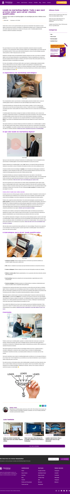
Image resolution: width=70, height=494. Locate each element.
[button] (40, 406)
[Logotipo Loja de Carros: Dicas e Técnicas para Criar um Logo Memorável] (55, 429)
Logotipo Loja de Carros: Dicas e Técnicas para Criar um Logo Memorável (53, 439)
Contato (49, 2)
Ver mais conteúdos (34, 446)
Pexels (25, 338)
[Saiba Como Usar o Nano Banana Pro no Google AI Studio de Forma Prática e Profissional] (34, 429)
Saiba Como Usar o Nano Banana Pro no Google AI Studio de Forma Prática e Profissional (34, 439)
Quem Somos (24, 2)
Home (18, 2)
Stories (44, 2)
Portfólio (36, 2)
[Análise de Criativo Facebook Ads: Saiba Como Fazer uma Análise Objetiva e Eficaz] (13, 429)
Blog (40, 2)
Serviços (30, 2)
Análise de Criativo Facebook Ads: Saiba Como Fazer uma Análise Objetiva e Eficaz (13, 439)
